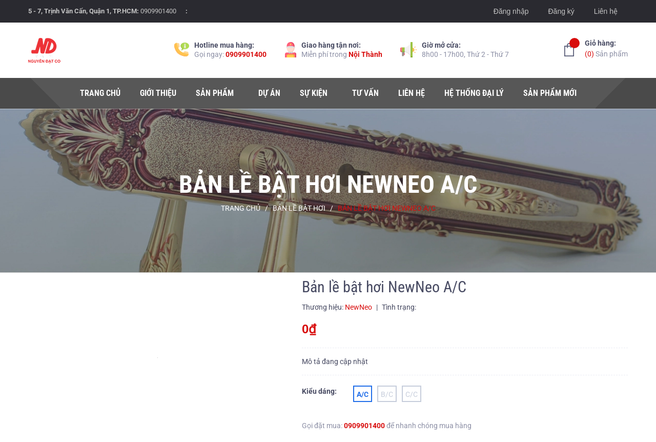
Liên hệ (606, 11)
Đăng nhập (511, 11)
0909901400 (158, 11)
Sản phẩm (606, 48)
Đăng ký (561, 11)
